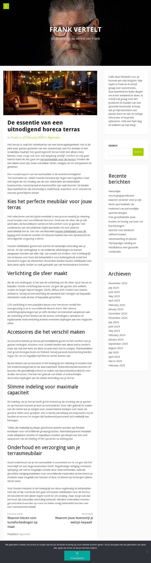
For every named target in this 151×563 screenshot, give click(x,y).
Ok (77, 553)
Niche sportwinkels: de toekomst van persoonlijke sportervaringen (124, 209)
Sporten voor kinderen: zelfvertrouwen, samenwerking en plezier (123, 234)
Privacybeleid (77, 558)
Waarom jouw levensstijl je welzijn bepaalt (74, 518)
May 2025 (114, 296)
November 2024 (118, 317)
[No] (147, 551)
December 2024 (118, 313)
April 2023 (114, 356)
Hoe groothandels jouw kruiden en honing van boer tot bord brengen (126, 221)
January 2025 (116, 309)
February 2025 (117, 305)
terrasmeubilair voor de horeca (58, 159)
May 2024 (114, 330)
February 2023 (117, 365)
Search (113, 145)
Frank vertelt (75, 29)
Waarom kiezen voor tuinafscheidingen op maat (26, 520)
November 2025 (118, 283)
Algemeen (54, 137)
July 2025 (114, 287)
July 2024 (114, 322)
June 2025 (114, 292)
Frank (14, 137)
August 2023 (116, 348)
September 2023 (118, 343)
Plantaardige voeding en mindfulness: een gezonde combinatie (123, 247)
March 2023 (115, 361)
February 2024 (117, 335)
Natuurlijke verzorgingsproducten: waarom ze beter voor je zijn (125, 196)
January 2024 (116, 339)
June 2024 (114, 326)
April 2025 (114, 300)
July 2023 (114, 352)
